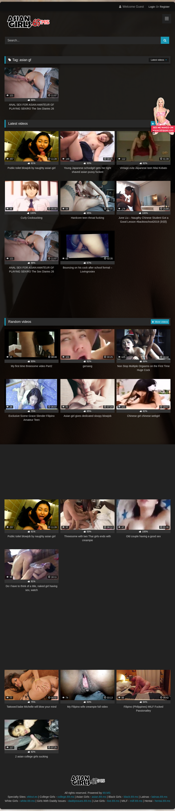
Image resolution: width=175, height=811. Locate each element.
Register (165, 6)
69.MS (106, 792)
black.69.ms (131, 796)
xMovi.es (32, 796)
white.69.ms (27, 800)
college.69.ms (66, 796)
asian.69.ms (99, 796)
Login (152, 6)
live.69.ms (113, 800)
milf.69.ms (136, 800)
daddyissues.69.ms (79, 800)
